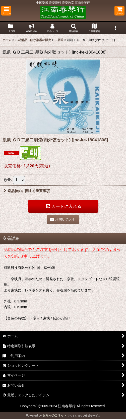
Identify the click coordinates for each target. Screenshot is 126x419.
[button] (6, 11)
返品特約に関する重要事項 (27, 191)
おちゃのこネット (55, 415)
